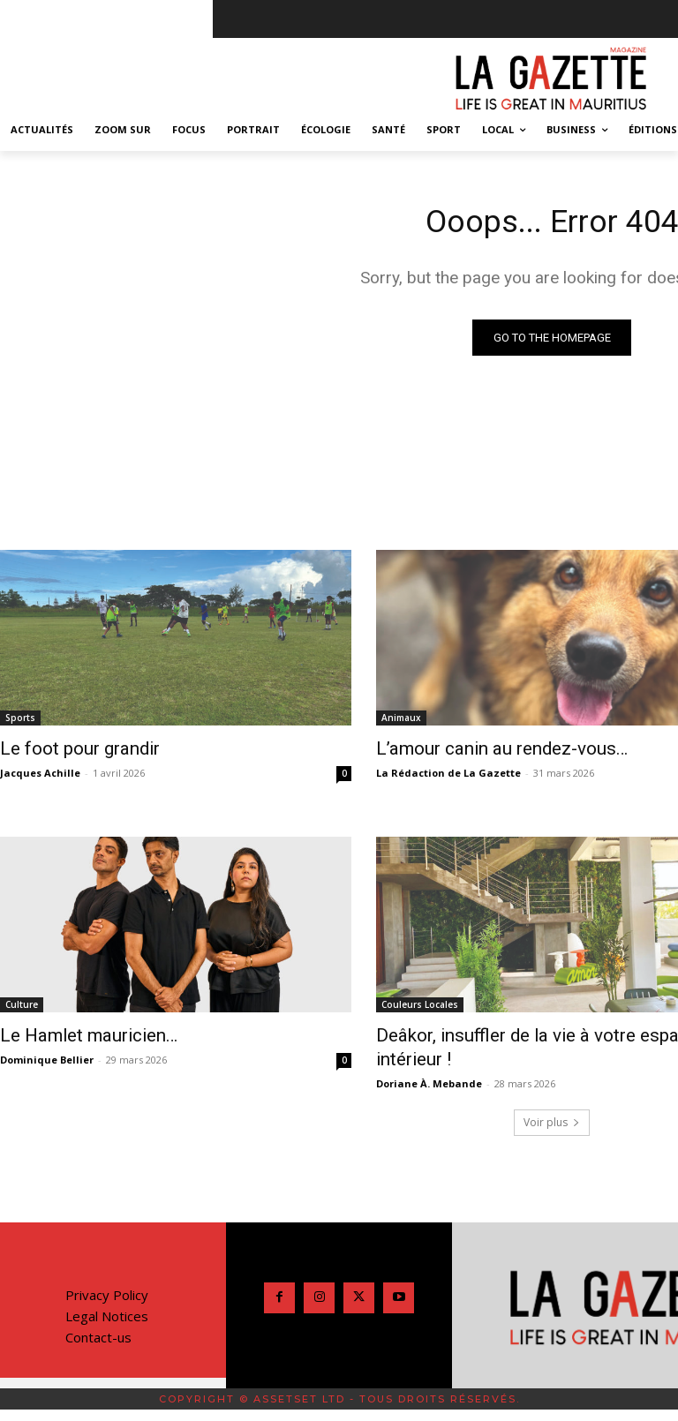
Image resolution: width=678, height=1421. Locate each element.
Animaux (401, 720)
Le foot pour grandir (66, 749)
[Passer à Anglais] (319, 1376)
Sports (20, 720)
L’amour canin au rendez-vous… (480, 749)
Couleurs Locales (419, 980)
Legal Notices (106, 1263)
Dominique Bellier (47, 1030)
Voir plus (552, 1069)
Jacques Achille (40, 771)
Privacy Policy (106, 1242)
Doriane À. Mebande (429, 1030)
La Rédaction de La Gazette (448, 771)
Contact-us (98, 1284)
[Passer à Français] (359, 1376)
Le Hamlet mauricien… (73, 1009)
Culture (21, 980)
